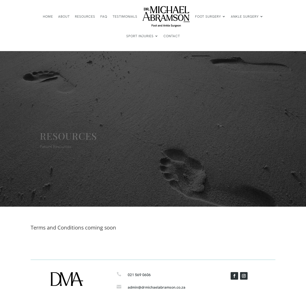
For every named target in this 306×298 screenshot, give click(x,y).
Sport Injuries (140, 36)
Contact (171, 36)
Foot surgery (208, 16)
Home (48, 16)
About (64, 16)
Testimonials (125, 16)
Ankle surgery (245, 16)
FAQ (103, 16)
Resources (85, 16)
